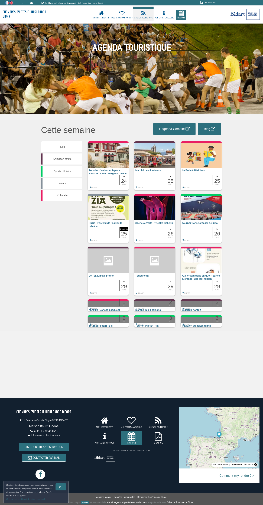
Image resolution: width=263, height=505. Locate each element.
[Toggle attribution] (256, 465)
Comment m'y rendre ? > (236, 475)
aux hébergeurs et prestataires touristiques (127, 502)
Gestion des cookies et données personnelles (26, 499)
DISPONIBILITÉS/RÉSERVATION (44, 447)
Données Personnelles (124, 497)
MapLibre (248, 464)
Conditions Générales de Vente (152, 497)
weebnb (85, 502)
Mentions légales (103, 497)
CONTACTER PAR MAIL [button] (44, 458)
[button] (108, 167)
